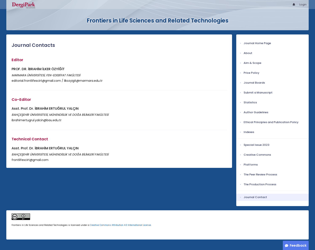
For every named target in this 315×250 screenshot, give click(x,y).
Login (303, 5)
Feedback (298, 245)
